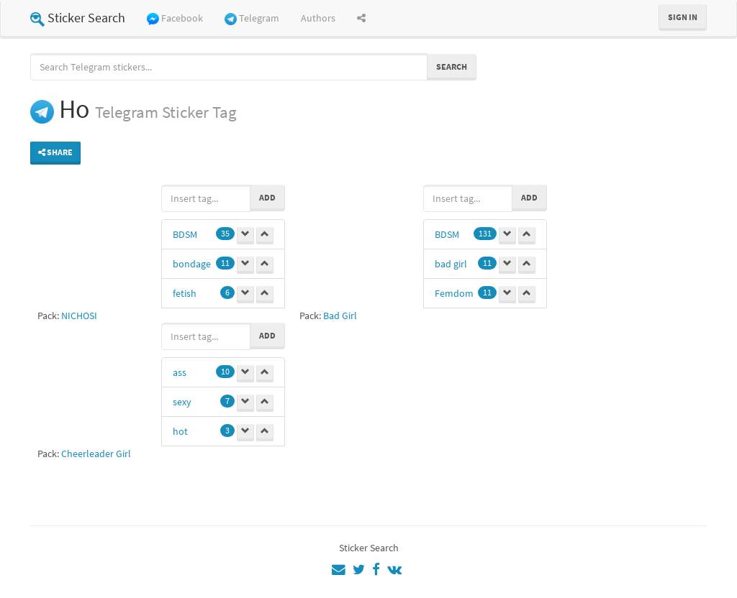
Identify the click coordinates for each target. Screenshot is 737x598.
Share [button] (55, 152)
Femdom (454, 293)
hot (180, 431)
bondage (192, 263)
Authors (318, 18)
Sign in (682, 17)
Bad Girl (340, 315)
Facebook (175, 18)
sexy (182, 401)
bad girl (451, 263)
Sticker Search (77, 17)
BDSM (185, 234)
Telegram (252, 18)
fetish (184, 293)
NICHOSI (79, 315)
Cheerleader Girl (96, 453)
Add (267, 197)
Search (451, 66)
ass (179, 372)
